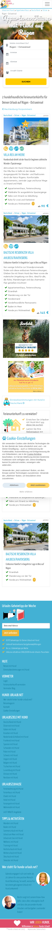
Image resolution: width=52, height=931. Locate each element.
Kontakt (6, 707)
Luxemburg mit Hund (11, 770)
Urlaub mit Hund (8, 10)
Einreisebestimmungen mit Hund (16, 670)
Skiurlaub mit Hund (11, 857)
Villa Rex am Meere (14, 155)
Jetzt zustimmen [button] (37, 485)
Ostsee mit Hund (10, 774)
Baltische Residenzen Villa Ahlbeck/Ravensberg (19, 255)
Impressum (32, 929)
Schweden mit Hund (11, 748)
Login (5, 681)
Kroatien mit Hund (10, 733)
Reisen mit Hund (9, 666)
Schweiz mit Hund (10, 755)
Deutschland (8, 115)
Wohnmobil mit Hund (11, 807)
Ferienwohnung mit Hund (13, 789)
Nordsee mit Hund (10, 778)
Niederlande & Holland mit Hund (15, 737)
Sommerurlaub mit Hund (13, 831)
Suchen (26, 82)
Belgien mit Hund (10, 763)
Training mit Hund (10, 846)
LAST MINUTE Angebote (12, 812)
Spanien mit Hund (10, 744)
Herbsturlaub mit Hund (12, 849)
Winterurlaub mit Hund (12, 853)
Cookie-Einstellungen (11, 711)
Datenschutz (41, 929)
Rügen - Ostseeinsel (29, 115)
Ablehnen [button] (14, 485)
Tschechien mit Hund (11, 766)
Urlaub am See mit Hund (13, 838)
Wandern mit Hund (10, 823)
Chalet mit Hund (9, 796)
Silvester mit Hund (10, 860)
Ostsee (17, 115)
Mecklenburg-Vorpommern (17, 109)
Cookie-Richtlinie (34, 454)
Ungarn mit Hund (10, 759)
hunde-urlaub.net (14, 929)
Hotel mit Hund (9, 800)
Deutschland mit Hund (12, 722)
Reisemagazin (8, 703)
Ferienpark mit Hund (11, 804)
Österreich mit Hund (11, 726)
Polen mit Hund (9, 752)
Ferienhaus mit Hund (11, 792)
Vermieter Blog (9, 688)
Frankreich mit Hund (11, 741)
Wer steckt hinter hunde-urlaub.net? (17, 700)
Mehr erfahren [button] (26, 492)
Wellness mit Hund (10, 842)
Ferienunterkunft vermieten (14, 685)
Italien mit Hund (9, 729)
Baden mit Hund (9, 827)
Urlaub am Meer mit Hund (13, 834)
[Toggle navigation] (47, 4)
